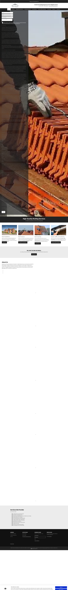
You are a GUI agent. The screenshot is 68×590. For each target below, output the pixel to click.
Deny (61, 311)
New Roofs (15, 9)
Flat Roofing (47, 9)
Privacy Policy (12, 543)
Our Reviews (50, 536)
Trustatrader (36, 537)
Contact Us (55, 9)
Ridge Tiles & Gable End (21, 9)
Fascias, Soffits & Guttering (41, 9)
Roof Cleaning (34, 9)
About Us (51, 9)
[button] (4, 242)
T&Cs (31, 548)
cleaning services (37, 240)
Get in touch (3, 268)
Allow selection (61, 309)
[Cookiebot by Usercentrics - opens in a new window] (5, 312)
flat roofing (7, 241)
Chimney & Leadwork (28, 9)
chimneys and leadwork (25, 240)
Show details (44, 312)
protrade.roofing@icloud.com (27, 536)
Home (12, 9)
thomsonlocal (36, 535)
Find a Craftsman (37, 540)
